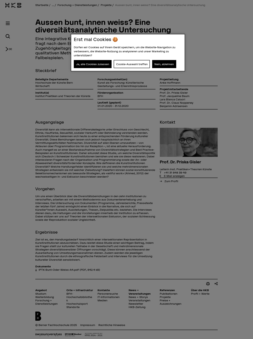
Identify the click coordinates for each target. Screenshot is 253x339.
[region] (128, 52)
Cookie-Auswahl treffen (132, 64)
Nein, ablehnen (164, 64)
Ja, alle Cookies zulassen (92, 64)
